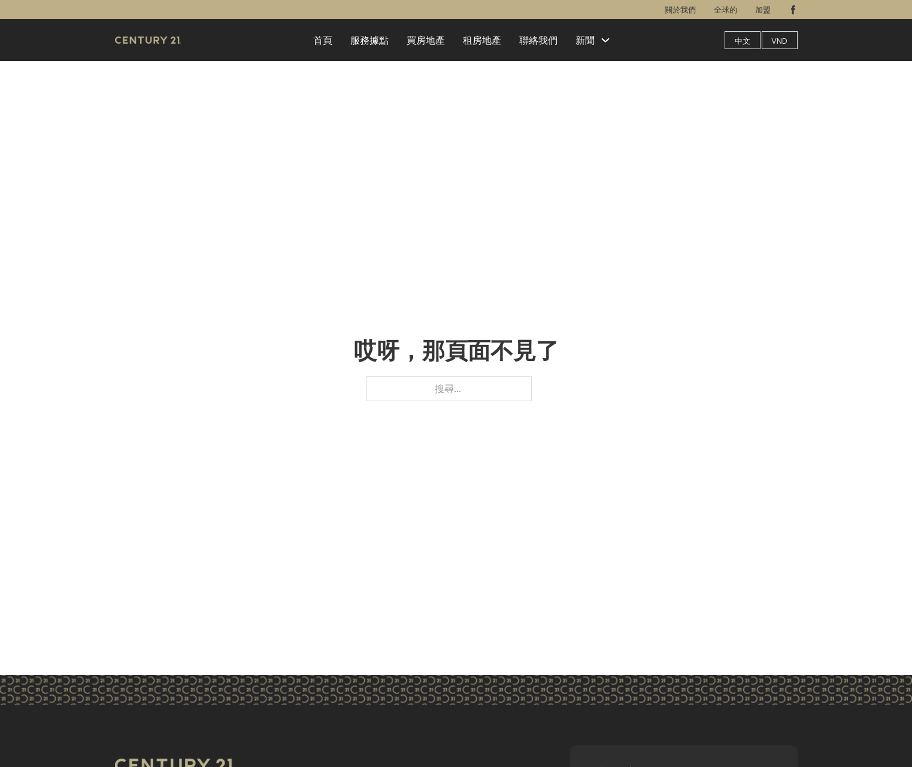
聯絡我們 (538, 40)
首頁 (322, 40)
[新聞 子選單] (605, 40)
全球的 (725, 9)
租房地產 (482, 40)
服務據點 (369, 40)
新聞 (585, 40)
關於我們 (680, 9)
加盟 (763, 9)
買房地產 (426, 40)
